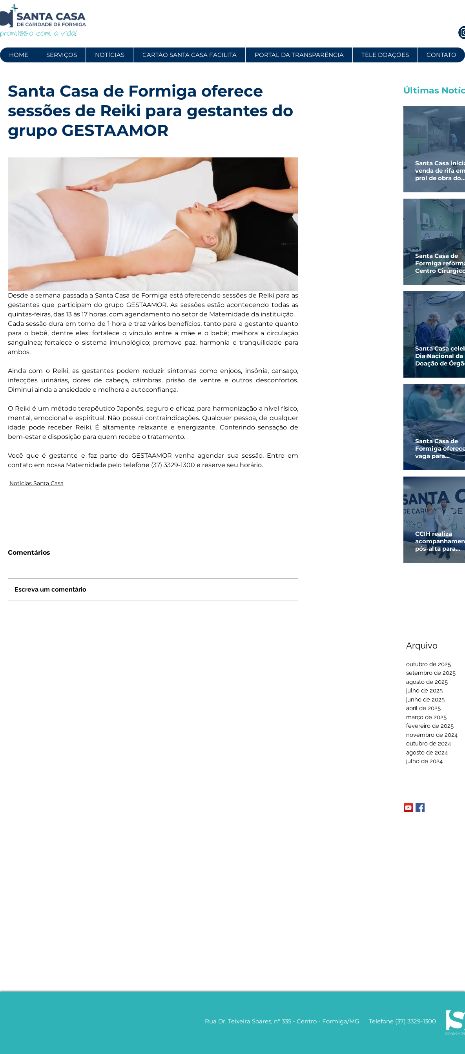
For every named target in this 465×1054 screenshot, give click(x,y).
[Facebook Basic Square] (420, 807)
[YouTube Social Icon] (408, 807)
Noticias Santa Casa (36, 483)
